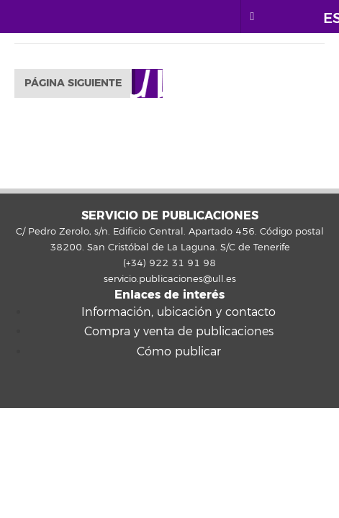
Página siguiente (73, 83)
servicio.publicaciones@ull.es (170, 279)
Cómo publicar (179, 352)
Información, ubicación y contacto (178, 312)
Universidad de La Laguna (78, 16)
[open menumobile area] (251, 16)
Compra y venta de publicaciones (179, 331)
